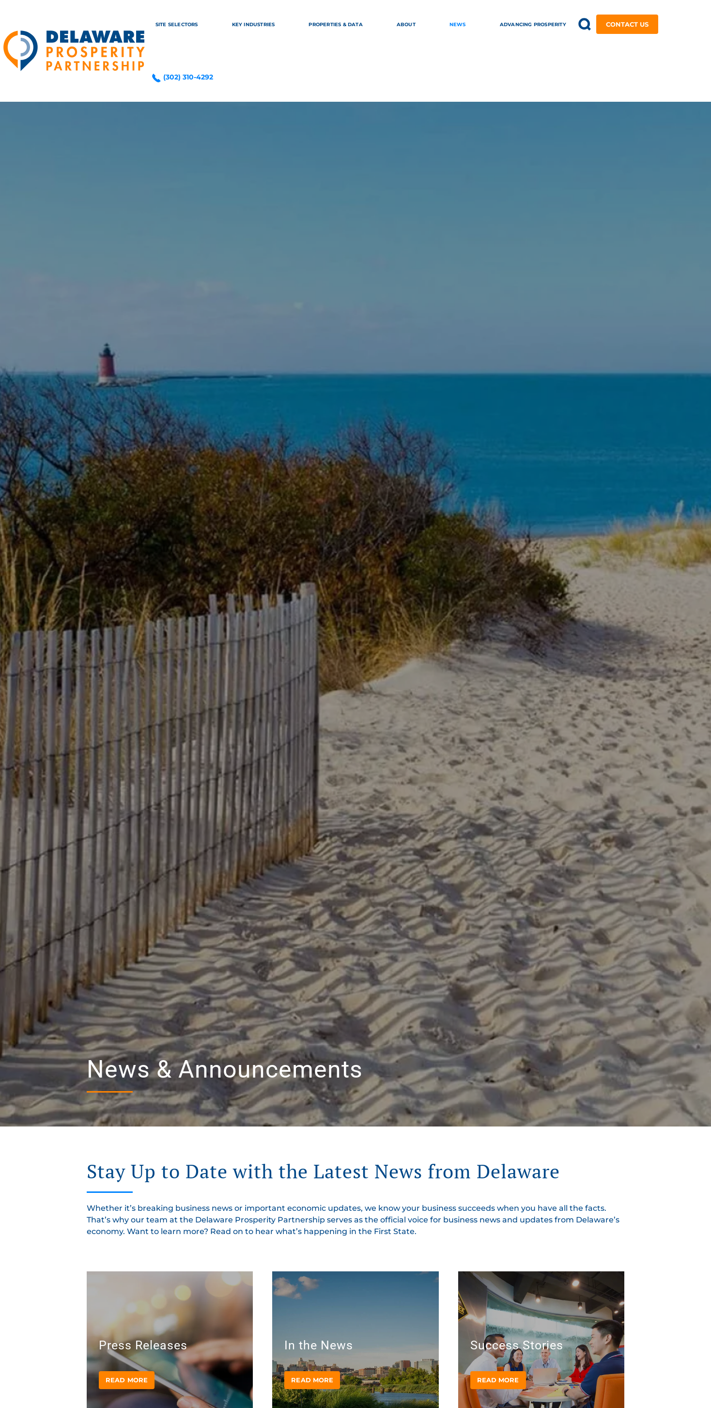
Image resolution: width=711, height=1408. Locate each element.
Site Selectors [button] (176, 24)
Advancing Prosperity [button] (533, 24)
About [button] (406, 24)
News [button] (457, 24)
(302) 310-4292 (182, 77)
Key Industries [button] (253, 24)
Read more (127, 1380)
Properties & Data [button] (335, 24)
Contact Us (627, 24)
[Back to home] (74, 51)
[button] (584, 24)
